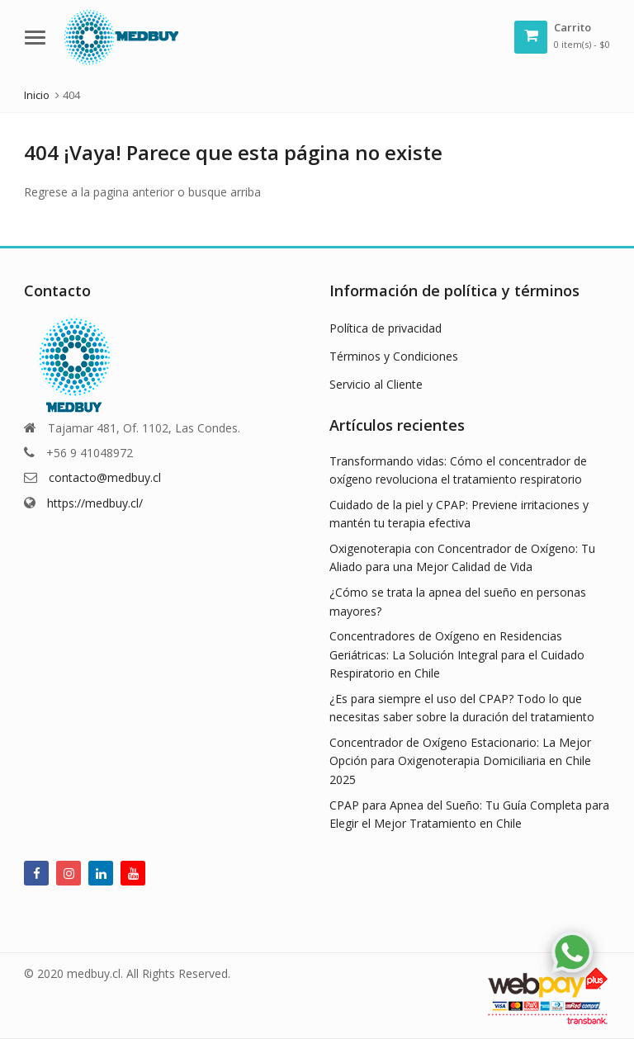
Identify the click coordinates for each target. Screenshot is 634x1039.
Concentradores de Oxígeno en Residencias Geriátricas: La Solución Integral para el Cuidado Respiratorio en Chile (456, 654)
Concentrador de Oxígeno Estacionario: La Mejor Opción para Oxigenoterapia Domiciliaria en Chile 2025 (460, 760)
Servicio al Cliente (376, 384)
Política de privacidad (385, 328)
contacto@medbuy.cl (105, 477)
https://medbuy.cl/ (95, 503)
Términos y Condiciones (393, 356)
